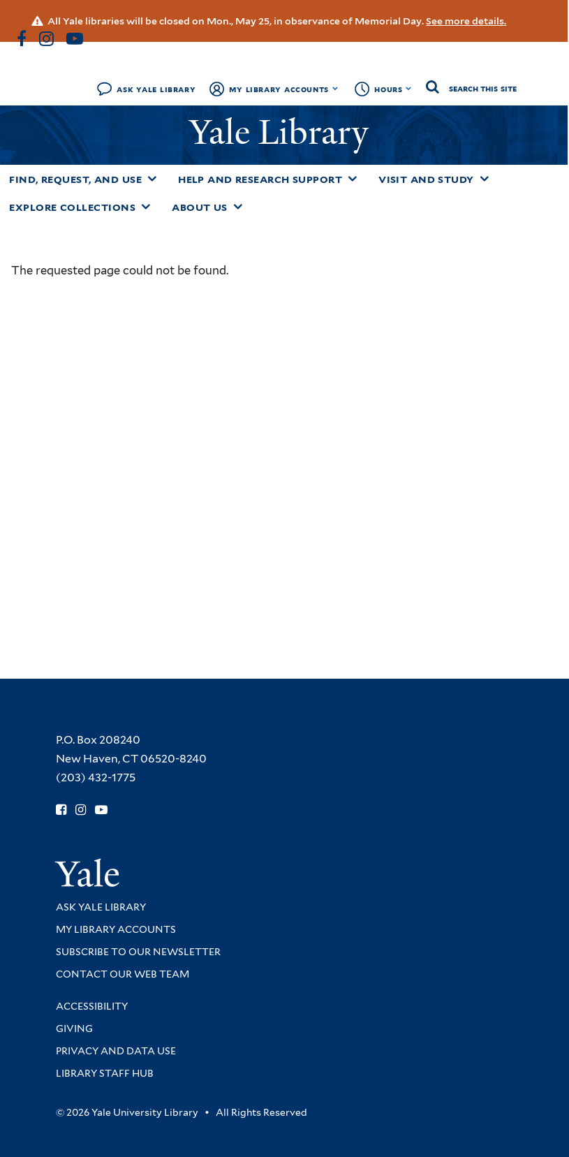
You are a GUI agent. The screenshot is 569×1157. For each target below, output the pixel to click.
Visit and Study (426, 179)
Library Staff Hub (105, 1073)
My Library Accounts (279, 89)
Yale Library (283, 132)
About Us (200, 207)
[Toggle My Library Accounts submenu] (335, 88)
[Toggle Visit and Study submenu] (484, 179)
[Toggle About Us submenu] (238, 207)
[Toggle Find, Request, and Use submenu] (152, 179)
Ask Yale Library (156, 89)
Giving (74, 1028)
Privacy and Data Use (116, 1050)
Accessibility (92, 1006)
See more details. (466, 21)
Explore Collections (72, 207)
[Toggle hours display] (409, 88)
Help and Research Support (260, 179)
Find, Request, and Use (75, 179)
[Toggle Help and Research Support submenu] (352, 179)
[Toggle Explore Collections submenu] (146, 207)
